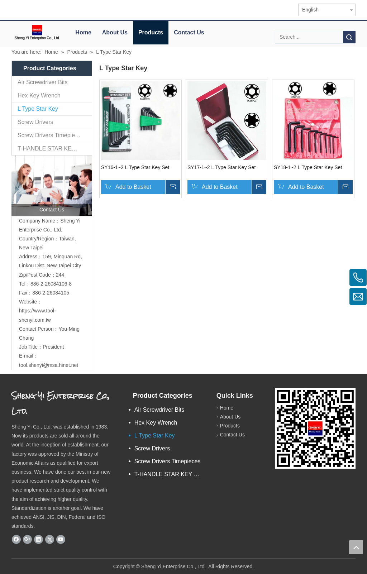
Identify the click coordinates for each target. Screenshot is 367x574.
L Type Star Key (38, 109)
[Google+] (27, 539)
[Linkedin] (38, 539)
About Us (115, 32)
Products (150, 32)
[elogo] (37, 32)
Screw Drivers (35, 122)
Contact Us (189, 32)
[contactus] (51, 186)
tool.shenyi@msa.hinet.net (48, 365)
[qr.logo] (315, 428)
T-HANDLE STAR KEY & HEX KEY (55, 148)
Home (83, 32)
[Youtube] (60, 539)
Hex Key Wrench (39, 95)
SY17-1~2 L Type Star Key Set (221, 167)
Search (349, 37)
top (356, 547)
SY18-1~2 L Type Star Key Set (308, 167)
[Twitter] (49, 539)
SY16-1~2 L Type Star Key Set (135, 167)
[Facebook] (16, 539)
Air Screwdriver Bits (43, 82)
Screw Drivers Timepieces (51, 135)
